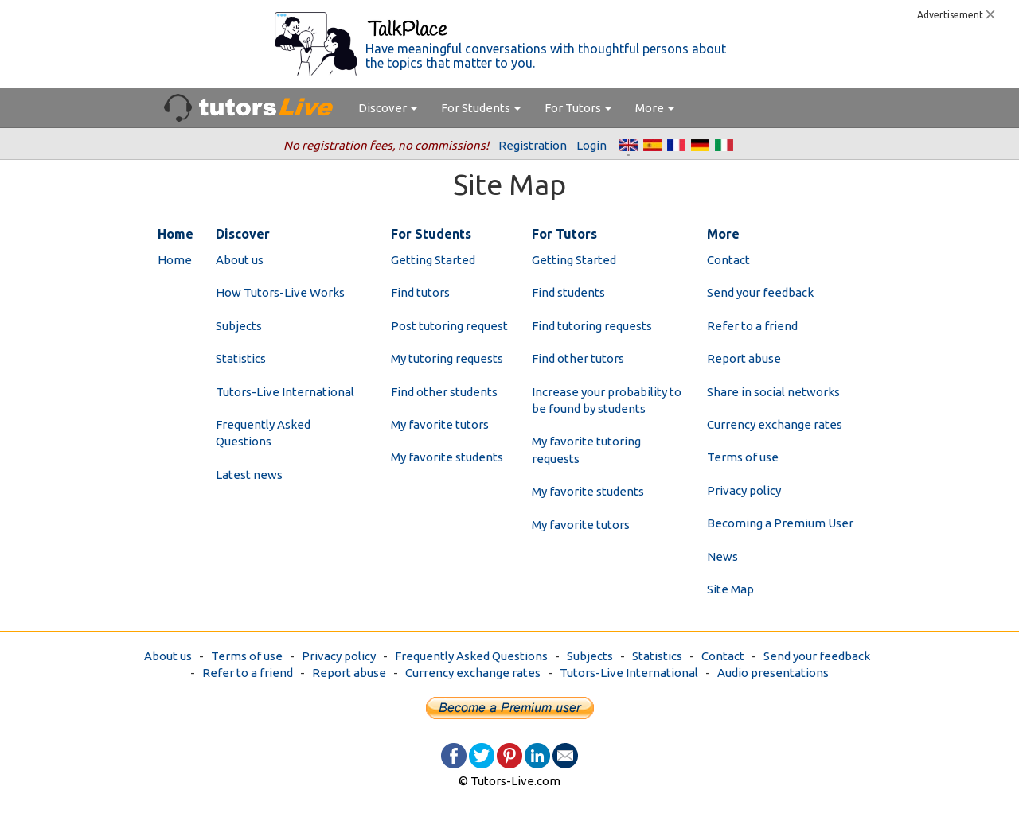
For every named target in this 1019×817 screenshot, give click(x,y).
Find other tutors (578, 358)
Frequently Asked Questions (471, 656)
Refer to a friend (752, 326)
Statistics (241, 358)
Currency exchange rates (774, 424)
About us (240, 259)
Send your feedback (760, 292)
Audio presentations (773, 672)
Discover (387, 108)
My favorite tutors (440, 424)
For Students (481, 108)
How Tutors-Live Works (280, 292)
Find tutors (420, 292)
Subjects (239, 326)
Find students (568, 292)
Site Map (730, 589)
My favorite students (447, 457)
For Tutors (578, 108)
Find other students (444, 392)
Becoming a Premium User (780, 523)
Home (175, 259)
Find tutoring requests (592, 326)
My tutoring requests (447, 358)
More (654, 108)
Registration (532, 145)
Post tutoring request (449, 326)
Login (591, 145)
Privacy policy (744, 490)
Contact (728, 259)
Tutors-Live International (285, 392)
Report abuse (744, 358)
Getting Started (433, 259)
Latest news (249, 474)
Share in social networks (773, 392)
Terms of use (743, 457)
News (722, 556)
